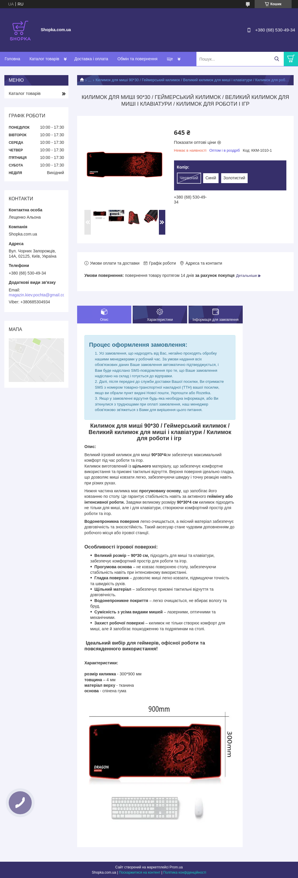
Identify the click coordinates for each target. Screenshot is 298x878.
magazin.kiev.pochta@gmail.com (38, 295)
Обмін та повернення (138, 58)
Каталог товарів (44, 58)
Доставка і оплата (91, 58)
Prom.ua (176, 867)
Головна (12, 58)
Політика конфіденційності (184, 872)
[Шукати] (276, 59)
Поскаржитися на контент (139, 872)
